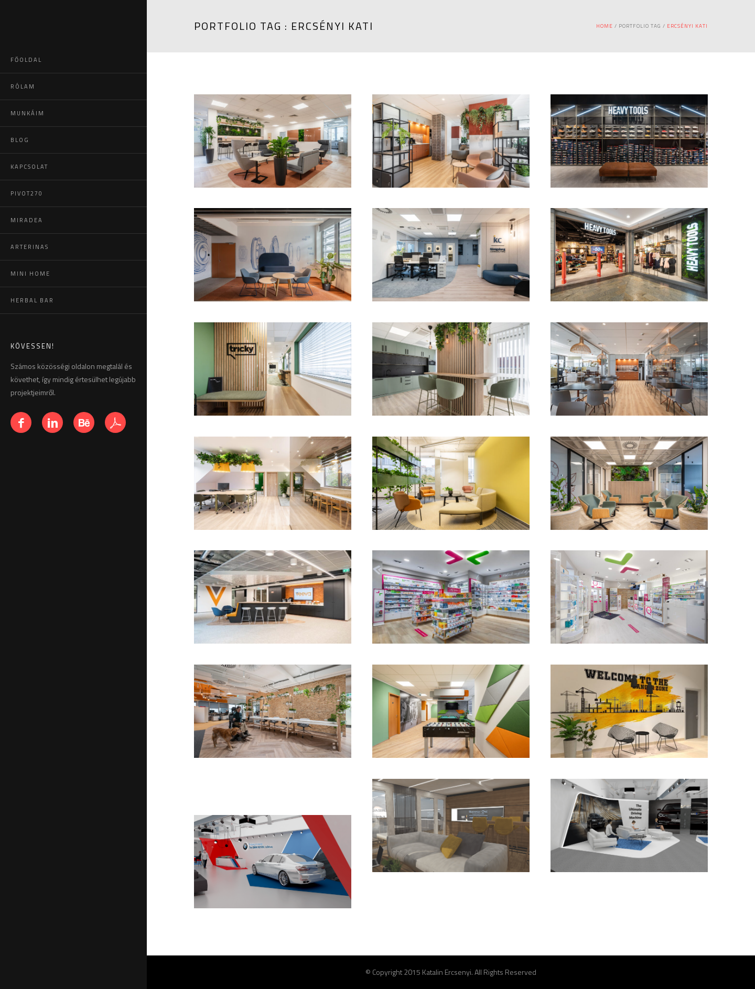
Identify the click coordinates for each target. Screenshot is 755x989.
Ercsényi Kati (687, 26)
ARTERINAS (29, 247)
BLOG (19, 140)
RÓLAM (22, 86)
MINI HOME (30, 273)
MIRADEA (26, 220)
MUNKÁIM (27, 113)
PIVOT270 (26, 193)
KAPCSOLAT (29, 166)
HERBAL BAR (32, 300)
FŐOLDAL (26, 60)
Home (604, 26)
